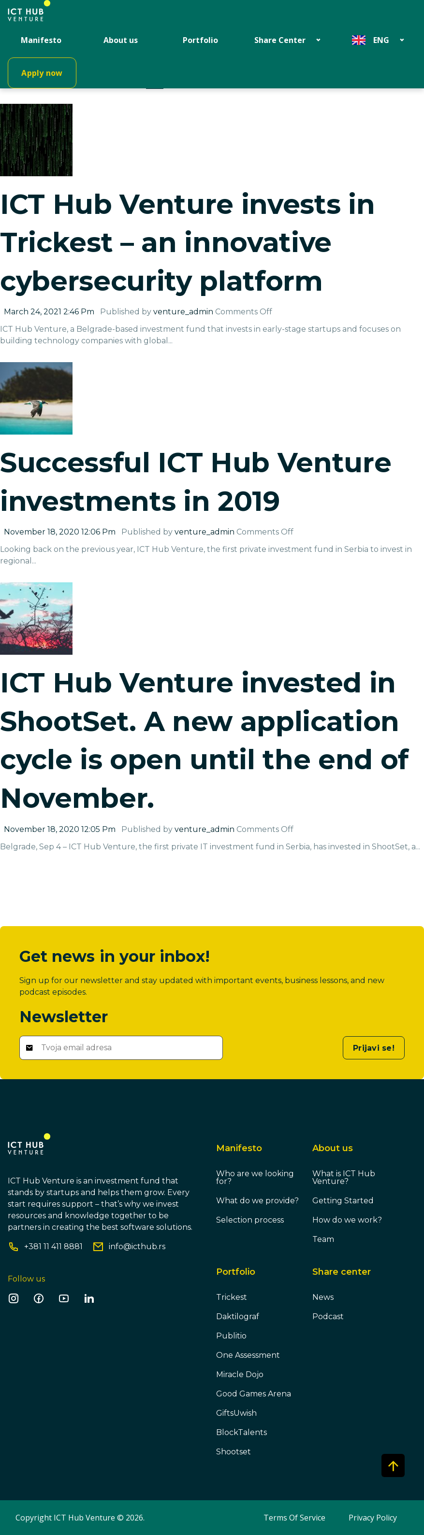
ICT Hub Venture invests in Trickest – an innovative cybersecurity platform (187, 242)
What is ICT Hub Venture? (343, 1177)
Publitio (231, 1335)
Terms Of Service (294, 1517)
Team (323, 1239)
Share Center (280, 40)
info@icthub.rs (137, 1247)
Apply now (41, 73)
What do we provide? (257, 1200)
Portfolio (200, 40)
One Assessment (248, 1355)
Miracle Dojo (239, 1374)
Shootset (233, 1451)
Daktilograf (237, 1316)
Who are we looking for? (255, 1177)
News (323, 1297)
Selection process (250, 1220)
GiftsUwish (236, 1413)
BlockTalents (241, 1432)
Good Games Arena (253, 1393)
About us (120, 40)
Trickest (231, 1297)
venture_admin (183, 311)
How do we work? (347, 1220)
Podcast (328, 1316)
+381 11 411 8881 (53, 1247)
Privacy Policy (373, 1517)
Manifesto (41, 40)
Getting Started (343, 1200)
